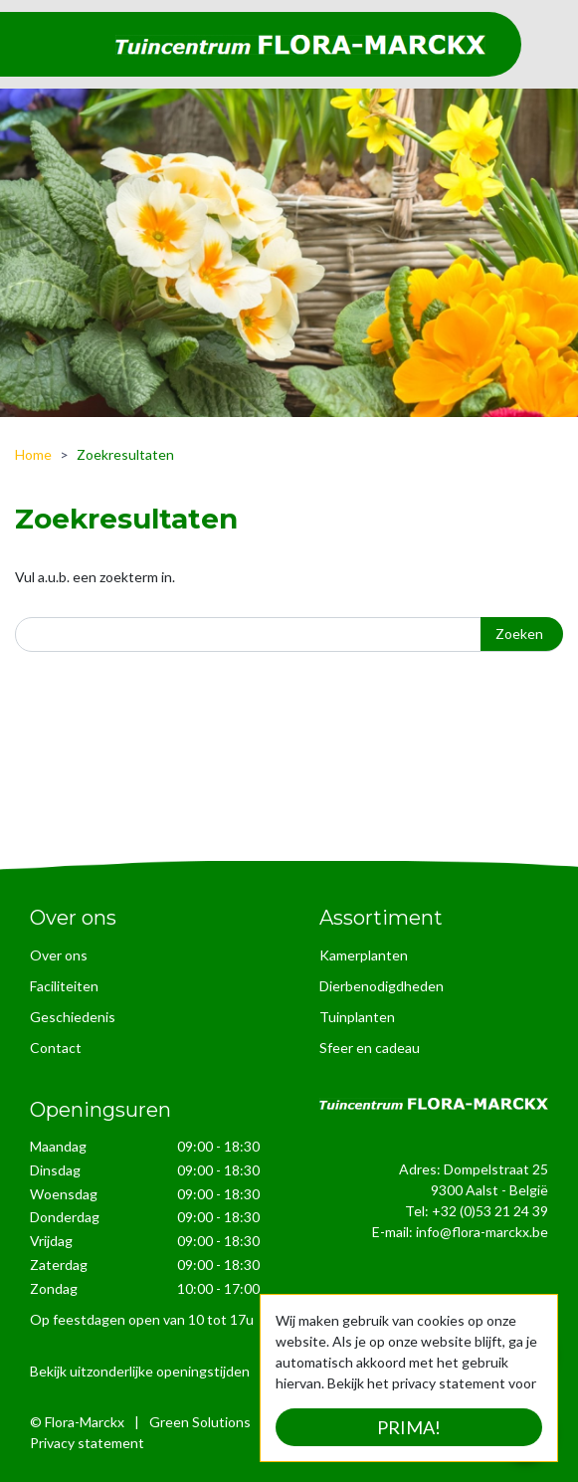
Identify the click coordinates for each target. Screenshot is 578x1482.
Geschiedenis (72, 1016)
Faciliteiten (64, 985)
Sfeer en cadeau (369, 1047)
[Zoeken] (289, 634)
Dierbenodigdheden (381, 985)
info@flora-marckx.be (482, 1231)
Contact (56, 1047)
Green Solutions (200, 1420)
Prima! (409, 1427)
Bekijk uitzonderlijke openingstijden (140, 1370)
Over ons (59, 955)
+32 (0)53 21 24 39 (490, 1210)
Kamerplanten (363, 955)
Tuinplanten (357, 1016)
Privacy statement (87, 1441)
